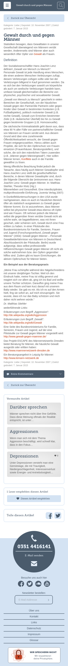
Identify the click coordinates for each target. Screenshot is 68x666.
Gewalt (38, 54)
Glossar (34, 640)
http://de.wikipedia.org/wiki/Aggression (25, 315)
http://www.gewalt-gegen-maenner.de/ (25, 336)
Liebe (16, 25)
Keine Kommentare (22, 374)
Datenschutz (34, 628)
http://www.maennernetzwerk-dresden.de (27, 350)
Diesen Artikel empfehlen (35, 499)
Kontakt (34, 616)
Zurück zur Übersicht (23, 18)
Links (34, 622)
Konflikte (26, 159)
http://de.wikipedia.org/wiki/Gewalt (23, 322)
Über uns (34, 610)
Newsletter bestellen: (34, 592)
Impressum (34, 634)
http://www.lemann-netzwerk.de (21, 358)
